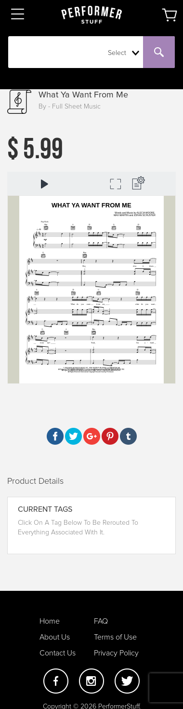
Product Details (35, 481)
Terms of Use (115, 637)
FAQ (101, 621)
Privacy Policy (116, 653)
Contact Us (57, 653)
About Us (54, 637)
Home (49, 621)
